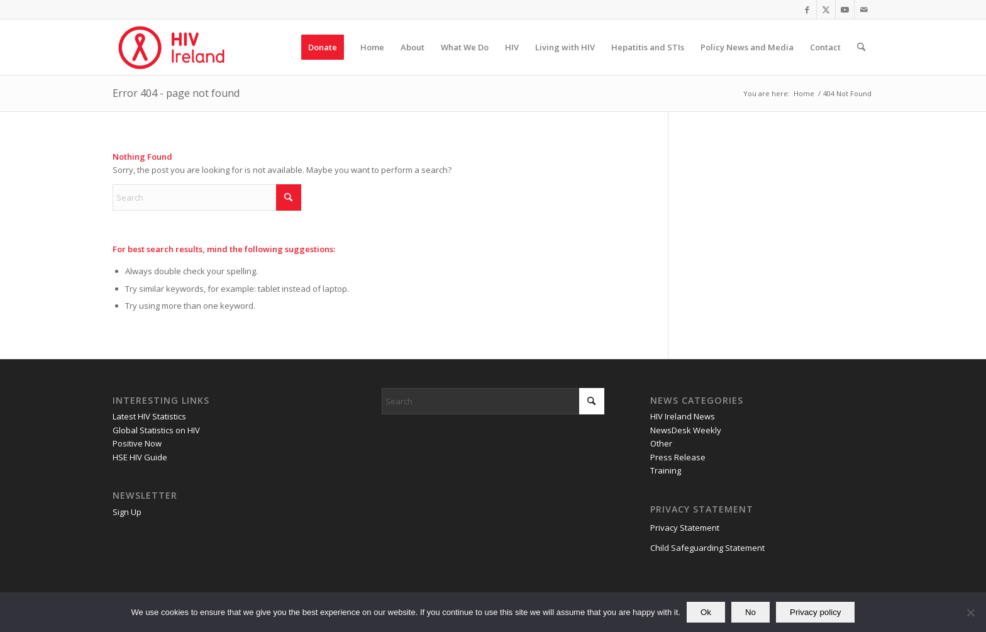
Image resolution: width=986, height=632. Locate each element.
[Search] (861, 47)
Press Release (678, 457)
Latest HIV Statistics (149, 416)
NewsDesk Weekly (685, 430)
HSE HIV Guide (140, 457)
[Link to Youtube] (845, 9)
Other (661, 443)
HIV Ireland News (682, 416)
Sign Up (127, 512)
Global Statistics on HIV (156, 430)
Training (665, 470)
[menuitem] (322, 47)
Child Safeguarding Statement (707, 547)
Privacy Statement (684, 527)
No (750, 612)
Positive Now (137, 443)
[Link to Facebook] (807, 9)
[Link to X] (826, 9)
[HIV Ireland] (173, 47)
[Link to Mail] (864, 9)
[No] (970, 612)
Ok (706, 612)
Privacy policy (815, 612)
